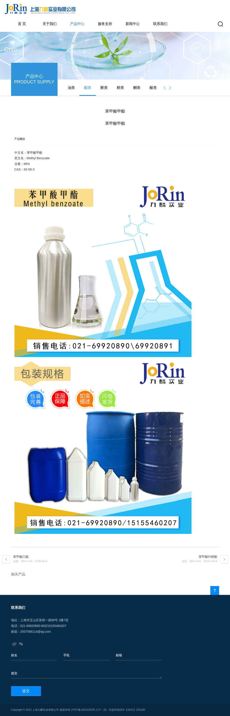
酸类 (153, 88)
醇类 (120, 88)
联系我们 (160, 24)
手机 (66, 655)
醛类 (104, 88)
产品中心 (77, 24)
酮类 (136, 88)
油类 (71, 88)
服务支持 (105, 24)
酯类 (87, 88)
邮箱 (119, 655)
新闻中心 (133, 24)
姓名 (14, 655)
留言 (14, 673)
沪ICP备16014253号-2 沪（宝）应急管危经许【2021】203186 (108, 709)
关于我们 (50, 24)
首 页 (22, 24)
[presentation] (164, 88)
